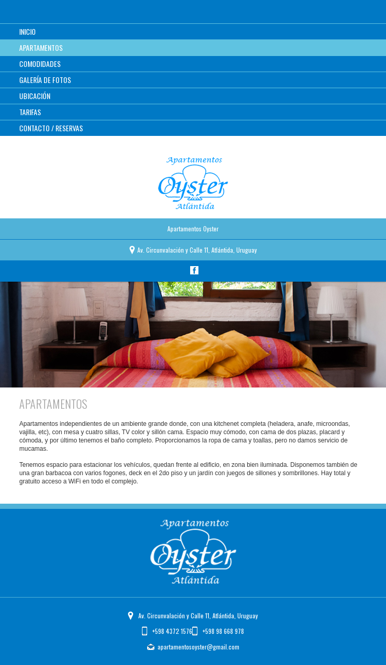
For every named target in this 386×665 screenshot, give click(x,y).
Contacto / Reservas (51, 127)
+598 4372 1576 (172, 631)
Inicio (27, 31)
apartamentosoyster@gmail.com (198, 646)
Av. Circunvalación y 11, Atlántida (197, 249)
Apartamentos (41, 47)
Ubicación (34, 95)
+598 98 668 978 (223, 631)
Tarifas (30, 111)
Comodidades (40, 63)
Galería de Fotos (45, 79)
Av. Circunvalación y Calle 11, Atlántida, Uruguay (198, 615)
